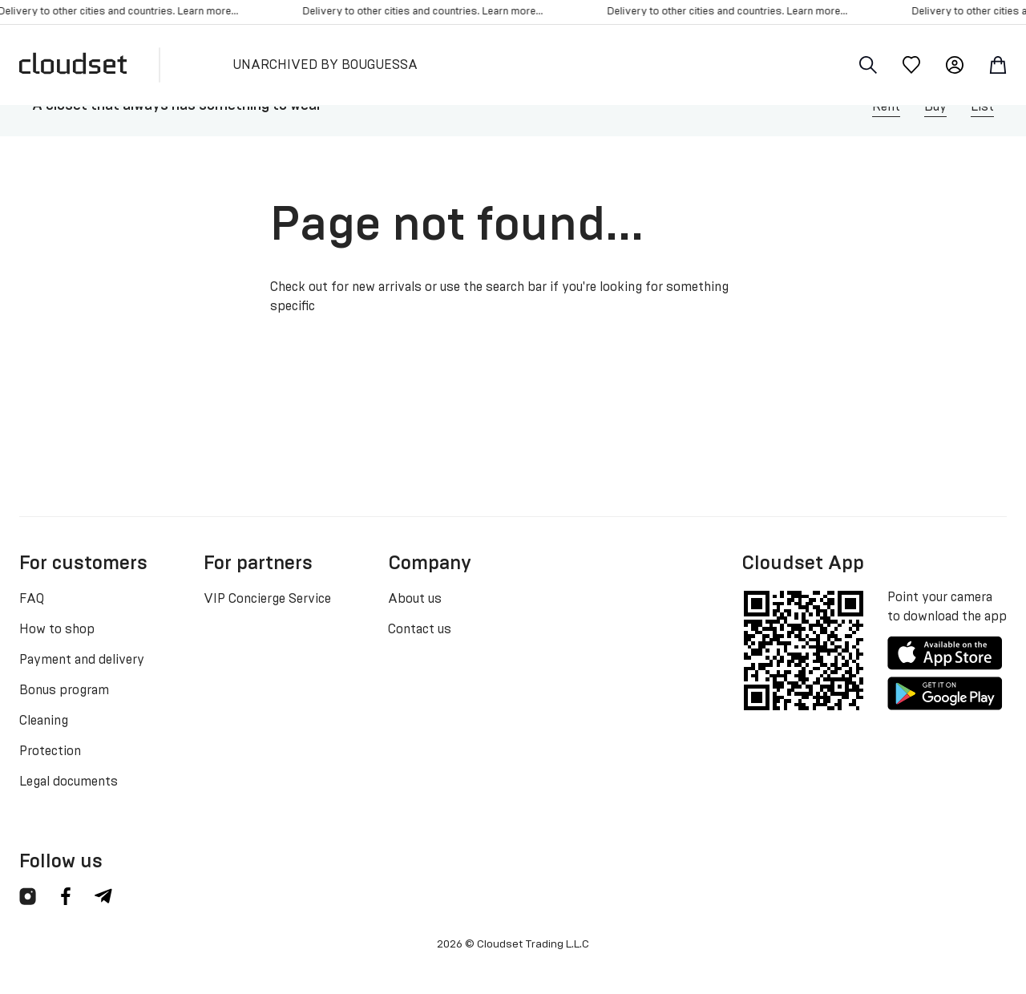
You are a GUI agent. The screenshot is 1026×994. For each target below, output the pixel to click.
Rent (886, 106)
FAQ (31, 598)
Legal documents (68, 781)
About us (415, 598)
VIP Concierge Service (267, 598)
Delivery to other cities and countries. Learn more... (427, 11)
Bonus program (64, 690)
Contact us (419, 629)
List (982, 106)
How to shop (57, 629)
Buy (935, 106)
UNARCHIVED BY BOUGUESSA (325, 65)
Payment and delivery (81, 659)
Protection (50, 751)
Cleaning (43, 720)
